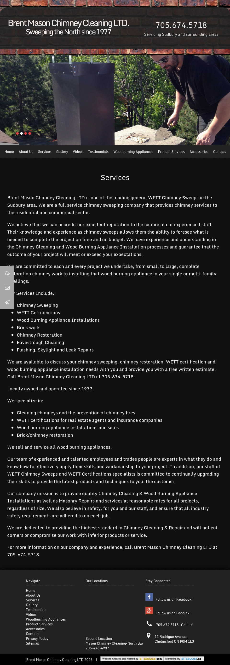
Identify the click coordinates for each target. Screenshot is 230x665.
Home (9, 151)
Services (45, 151)
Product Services (171, 151)
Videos (78, 151)
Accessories (199, 151)
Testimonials (98, 151)
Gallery (62, 151)
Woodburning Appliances (133, 151)
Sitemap (32, 643)
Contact (219, 151)
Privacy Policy (37, 638)
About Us (26, 151)
